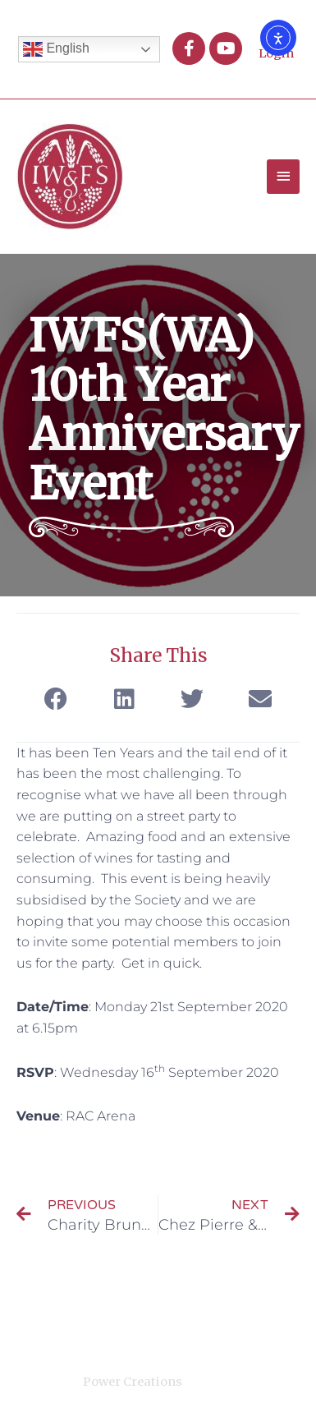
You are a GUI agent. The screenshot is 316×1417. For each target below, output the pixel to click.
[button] (56, 699)
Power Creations (132, 1381)
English (56, 49)
